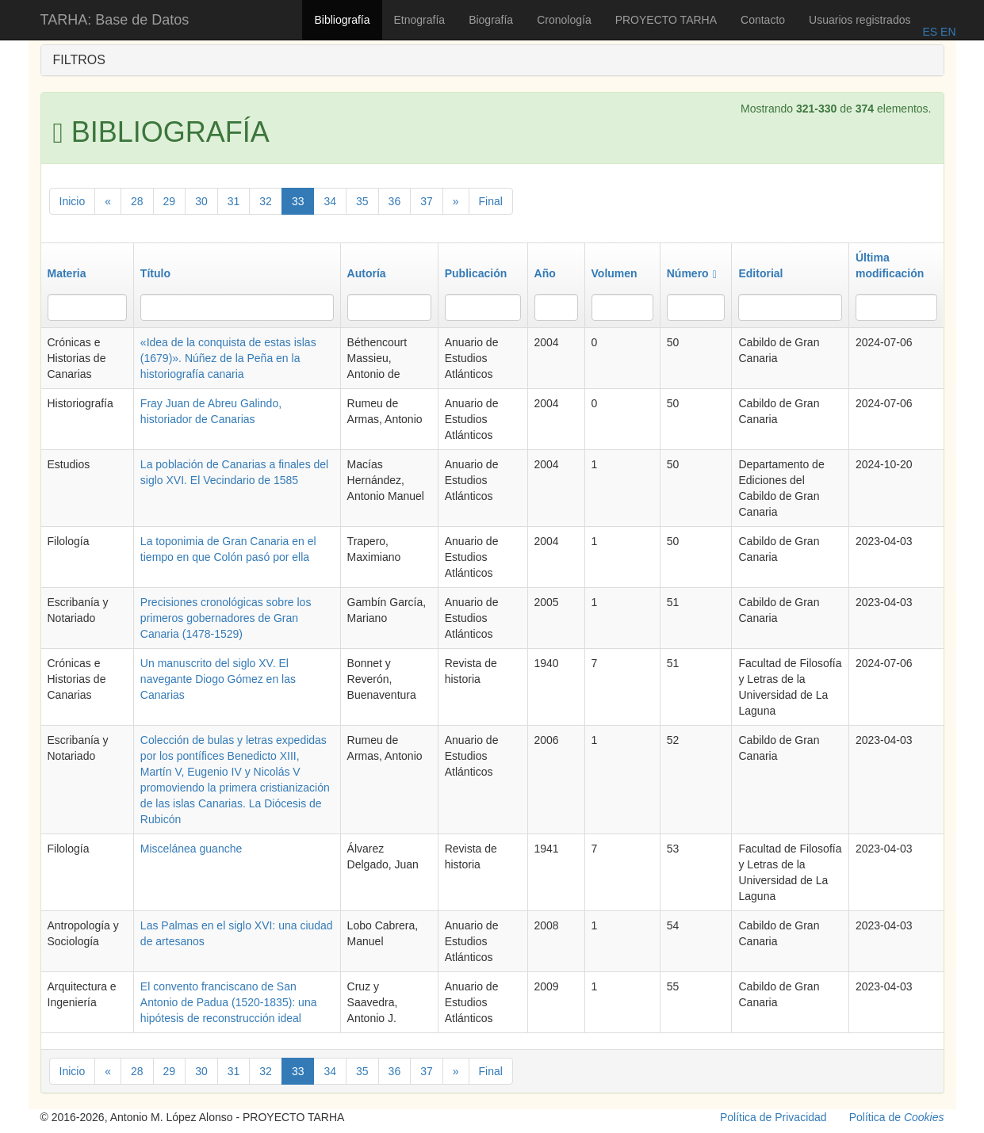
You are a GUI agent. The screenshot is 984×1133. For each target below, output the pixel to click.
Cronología (564, 19)
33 (298, 201)
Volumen (614, 273)
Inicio (72, 201)
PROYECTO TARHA (666, 19)
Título (155, 273)
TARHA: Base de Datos (115, 20)
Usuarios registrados (859, 19)
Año (545, 273)
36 (395, 201)
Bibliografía (341, 19)
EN (946, 31)
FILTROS (79, 60)
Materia (67, 273)
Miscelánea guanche (191, 848)
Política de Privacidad (773, 1117)
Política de (896, 1117)
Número (692, 273)
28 (137, 201)
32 (265, 201)
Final (491, 201)
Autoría (366, 273)
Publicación (476, 273)
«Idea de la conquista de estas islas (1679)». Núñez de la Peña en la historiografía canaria (228, 358)
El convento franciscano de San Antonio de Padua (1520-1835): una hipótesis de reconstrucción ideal (228, 1002)
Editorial (760, 273)
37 (426, 201)
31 (234, 201)
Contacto (763, 19)
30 (201, 201)
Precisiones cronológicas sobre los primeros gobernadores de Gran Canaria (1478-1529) (226, 618)
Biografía (491, 19)
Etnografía (420, 19)
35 (362, 201)
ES (929, 31)
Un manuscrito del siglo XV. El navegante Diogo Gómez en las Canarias (218, 679)
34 (330, 201)
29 (169, 201)
